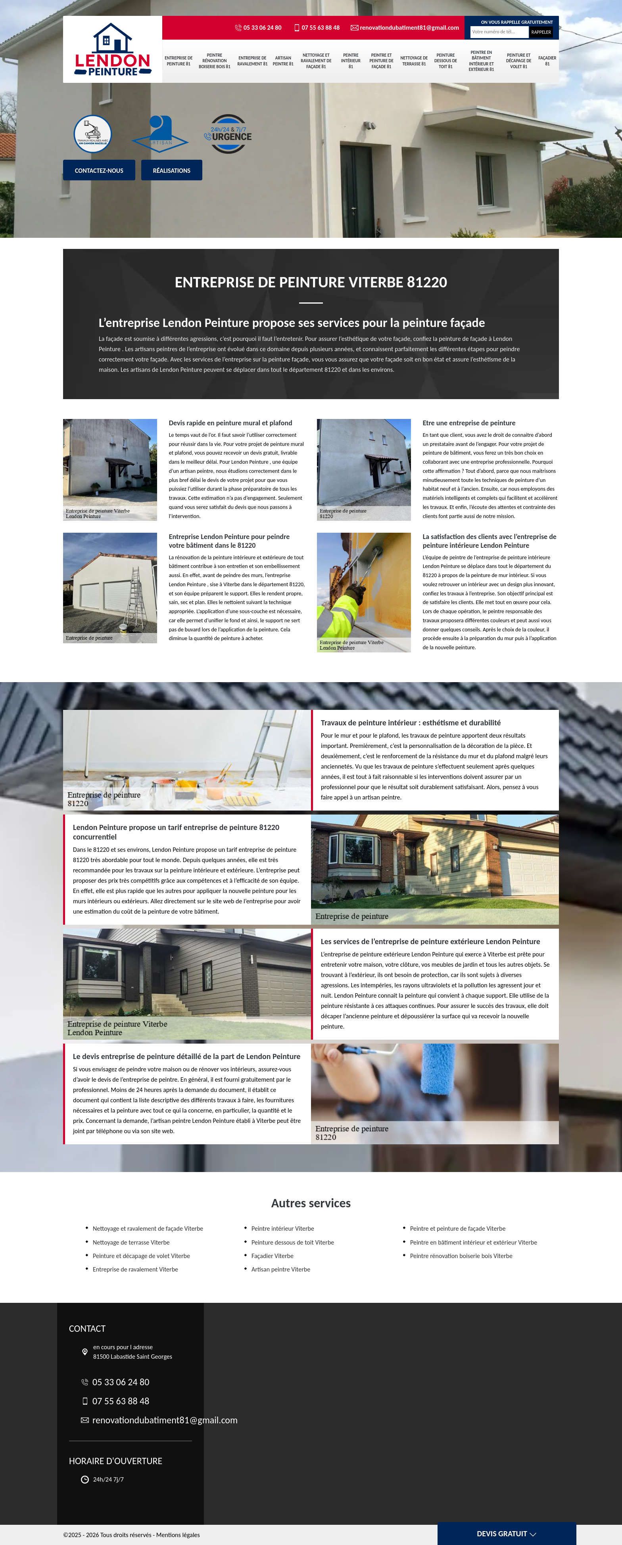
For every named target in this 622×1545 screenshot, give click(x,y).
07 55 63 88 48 (316, 28)
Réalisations (171, 170)
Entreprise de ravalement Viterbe (135, 1269)
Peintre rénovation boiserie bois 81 (214, 61)
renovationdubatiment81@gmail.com (401, 28)
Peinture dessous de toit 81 (445, 61)
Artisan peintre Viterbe (280, 1269)
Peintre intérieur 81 (351, 61)
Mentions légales (178, 1535)
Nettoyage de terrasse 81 (414, 60)
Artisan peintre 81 (283, 60)
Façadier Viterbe (272, 1256)
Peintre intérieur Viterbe (282, 1228)
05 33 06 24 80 (258, 28)
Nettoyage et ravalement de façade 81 (316, 61)
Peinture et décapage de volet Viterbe (141, 1256)
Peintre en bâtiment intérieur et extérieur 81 (481, 61)
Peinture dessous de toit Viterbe (292, 1242)
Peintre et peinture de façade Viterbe (457, 1228)
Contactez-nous (99, 170)
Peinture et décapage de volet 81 (518, 61)
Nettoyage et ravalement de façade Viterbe (148, 1228)
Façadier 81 (548, 60)
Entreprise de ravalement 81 (252, 60)
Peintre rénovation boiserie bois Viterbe (461, 1256)
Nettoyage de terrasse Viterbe (131, 1242)
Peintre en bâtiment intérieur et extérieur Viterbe (473, 1242)
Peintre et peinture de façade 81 (381, 61)
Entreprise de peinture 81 (178, 60)
